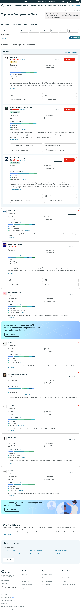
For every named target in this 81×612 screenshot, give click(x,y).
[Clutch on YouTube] (13, 587)
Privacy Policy (4, 594)
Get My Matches (11, 334)
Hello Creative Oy (14, 293)
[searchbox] (10, 30)
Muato (10, 471)
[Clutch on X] (6, 587)
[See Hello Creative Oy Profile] (5, 293)
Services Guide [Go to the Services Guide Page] (34, 24)
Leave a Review (42, 1)
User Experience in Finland (12, 554)
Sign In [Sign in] (70, 1)
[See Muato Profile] (5, 471)
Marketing (33, 5)
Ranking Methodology (28, 585)
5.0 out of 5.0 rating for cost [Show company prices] (21, 150)
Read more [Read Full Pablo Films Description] (11, 463)
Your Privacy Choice (6, 597)
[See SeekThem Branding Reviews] (15, 160)
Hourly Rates (44, 30)
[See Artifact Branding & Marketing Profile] (6, 108)
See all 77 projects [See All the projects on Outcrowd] (14, 88)
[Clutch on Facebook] (2, 587)
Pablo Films (12, 437)
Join (77, 1)
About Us (24, 574)
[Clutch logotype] (6, 571)
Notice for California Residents (8, 600)
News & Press (25, 581)
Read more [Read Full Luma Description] (11, 367)
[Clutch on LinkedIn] (16, 587)
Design (38, 5)
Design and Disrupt (15, 244)
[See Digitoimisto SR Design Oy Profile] (5, 375)
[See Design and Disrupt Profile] (5, 245)
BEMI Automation (14, 211)
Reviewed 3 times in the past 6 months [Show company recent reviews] (57, 95)
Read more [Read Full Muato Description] (11, 495)
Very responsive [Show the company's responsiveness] (52, 99)
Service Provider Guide (68, 585)
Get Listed (65, 574)
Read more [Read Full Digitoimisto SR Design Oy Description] (11, 399)
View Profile (58, 59)
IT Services (26, 5)
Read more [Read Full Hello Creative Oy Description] (11, 317)
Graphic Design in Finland (62, 554)
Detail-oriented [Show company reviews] (15, 280)
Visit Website (69, 59)
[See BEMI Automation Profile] (5, 212)
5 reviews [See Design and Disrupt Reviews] (20, 247)
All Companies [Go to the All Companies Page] (5, 24)
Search (25, 1)
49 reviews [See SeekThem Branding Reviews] (22, 160)
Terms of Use (4, 603)
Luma (10, 343)
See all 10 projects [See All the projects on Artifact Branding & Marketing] (14, 139)
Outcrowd (13, 57)
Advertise (64, 581)
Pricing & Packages (58, 5)
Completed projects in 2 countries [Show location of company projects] (56, 150)
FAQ (23, 588)
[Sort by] (70, 44)
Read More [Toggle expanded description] (7, 534)
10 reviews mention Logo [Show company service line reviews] (20, 196)
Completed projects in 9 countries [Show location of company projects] (22, 200)
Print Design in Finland (36, 554)
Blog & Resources (47, 581)
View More (8, 560)
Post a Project (76, 5)
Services (23, 30)
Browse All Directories (48, 574)
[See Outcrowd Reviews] (15, 59)
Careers (24, 578)
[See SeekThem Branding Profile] (6, 159)
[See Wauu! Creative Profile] (5, 407)
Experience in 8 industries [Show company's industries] (54, 145)
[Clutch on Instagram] (9, 587)
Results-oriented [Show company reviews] (18, 95)
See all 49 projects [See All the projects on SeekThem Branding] (14, 189)
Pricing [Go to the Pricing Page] (25, 24)
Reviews (62, 30)
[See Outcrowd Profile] (6, 58)
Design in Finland (10, 550)
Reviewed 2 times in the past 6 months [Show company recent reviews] (23, 145)
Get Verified (65, 578)
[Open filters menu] (73, 30)
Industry (53, 30)
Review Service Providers (49, 578)
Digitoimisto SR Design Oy (17, 374)
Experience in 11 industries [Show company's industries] (20, 99)
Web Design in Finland (61, 550)
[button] (24, 30)
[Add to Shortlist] (76, 56)
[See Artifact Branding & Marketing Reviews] (15, 109)
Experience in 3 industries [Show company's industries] (54, 280)
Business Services (46, 5)
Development (18, 5)
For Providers (51, 1)
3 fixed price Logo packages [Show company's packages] (55, 200)
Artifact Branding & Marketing (21, 107)
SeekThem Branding (17, 158)
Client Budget (33, 30)
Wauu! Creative (13, 406)
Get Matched (75, 37)
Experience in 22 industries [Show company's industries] (54, 196)
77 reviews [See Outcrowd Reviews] (22, 59)
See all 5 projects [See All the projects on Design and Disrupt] (12, 273)
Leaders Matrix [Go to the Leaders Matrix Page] (16, 24)
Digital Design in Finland (37, 550)
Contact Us (4, 583)
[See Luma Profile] (5, 344)
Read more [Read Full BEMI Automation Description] (11, 237)
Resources (67, 5)
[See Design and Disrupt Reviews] (13, 246)
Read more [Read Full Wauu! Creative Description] (11, 430)
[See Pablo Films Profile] (5, 438)
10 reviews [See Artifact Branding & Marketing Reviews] (22, 109)
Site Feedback (5, 580)
